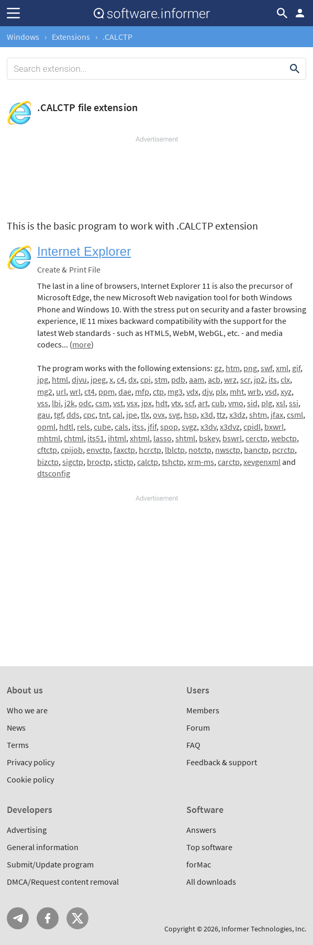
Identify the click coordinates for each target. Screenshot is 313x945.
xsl (280, 403)
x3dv (208, 426)
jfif (152, 426)
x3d (206, 414)
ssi (293, 403)
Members (202, 710)
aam (196, 379)
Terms (18, 745)
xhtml (140, 438)
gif (296, 368)
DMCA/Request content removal (63, 881)
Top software (209, 847)
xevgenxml (262, 462)
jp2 (259, 379)
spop (169, 426)
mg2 (44, 391)
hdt (161, 403)
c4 (121, 379)
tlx (145, 414)
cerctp (256, 438)
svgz (189, 426)
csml (295, 414)
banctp (256, 449)
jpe (131, 414)
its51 (95, 438)
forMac (198, 864)
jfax (277, 414)
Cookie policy (30, 779)
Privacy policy (30, 762)
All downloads (211, 881)
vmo (235, 403)
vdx (192, 391)
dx (132, 379)
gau (43, 414)
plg (266, 403)
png (250, 368)
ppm (106, 391)
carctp (229, 462)
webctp (284, 438)
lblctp (175, 449)
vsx (132, 403)
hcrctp (150, 449)
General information (43, 847)
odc (85, 403)
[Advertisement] (156, 176)
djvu (79, 379)
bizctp (48, 462)
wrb (254, 391)
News (16, 727)
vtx (176, 403)
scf (189, 403)
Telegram (18, 918)
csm (102, 403)
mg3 (175, 391)
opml (46, 426)
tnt (104, 414)
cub (218, 403)
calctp (147, 462)
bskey (209, 438)
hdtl (66, 426)
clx (285, 379)
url (61, 391)
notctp (199, 449)
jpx (146, 403)
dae (124, 391)
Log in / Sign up (300, 13)
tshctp (173, 462)
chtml (74, 438)
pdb (178, 379)
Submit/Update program (50, 864)
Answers (201, 829)
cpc (89, 414)
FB (48, 918)
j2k (69, 403)
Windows (23, 36)
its (273, 379)
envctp (98, 449)
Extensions (71, 36)
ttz (221, 414)
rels (83, 426)
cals (121, 426)
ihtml (117, 438)
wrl (75, 391)
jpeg (98, 379)
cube (102, 426)
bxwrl (274, 426)
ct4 (89, 391)
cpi (145, 379)
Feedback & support (221, 762)
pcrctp (283, 449)
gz (218, 368)
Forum (198, 727)
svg (174, 414)
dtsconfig (53, 473)
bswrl (232, 438)
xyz (286, 391)
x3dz (237, 414)
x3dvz (230, 426)
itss (138, 426)
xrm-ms (200, 462)
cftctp (47, 449)
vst (118, 403)
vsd (271, 391)
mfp (142, 391)
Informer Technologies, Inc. (263, 928)
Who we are (27, 710)
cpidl (252, 426)
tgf (58, 414)
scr (245, 379)
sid (252, 403)
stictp (123, 462)
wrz (230, 379)
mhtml (48, 438)
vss (42, 403)
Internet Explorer (84, 251)
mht (237, 391)
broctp (98, 462)
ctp (158, 391)
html (60, 379)
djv (207, 391)
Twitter (77, 918)
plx (221, 391)
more (81, 344)
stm (160, 379)
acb (214, 379)
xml (282, 368)
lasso (162, 438)
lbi (56, 403)
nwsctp (227, 449)
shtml (185, 438)
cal (117, 414)
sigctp (72, 462)
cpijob (72, 449)
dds (73, 414)
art (203, 403)
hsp (190, 414)
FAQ (193, 745)
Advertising (27, 829)
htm (233, 368)
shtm (258, 414)
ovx (159, 414)
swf (266, 368)
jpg (42, 379)
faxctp (124, 449)
